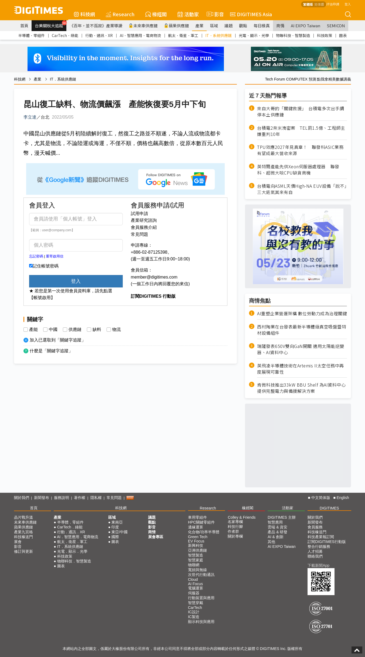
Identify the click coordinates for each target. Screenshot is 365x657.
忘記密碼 (36, 256)
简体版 (319, 4)
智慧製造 (195, 555)
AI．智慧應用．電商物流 (140, 35)
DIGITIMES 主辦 (281, 517)
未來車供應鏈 (143, 25)
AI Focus (195, 584)
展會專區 (155, 537)
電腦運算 (195, 588)
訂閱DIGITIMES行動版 (327, 541)
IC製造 (193, 617)
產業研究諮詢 (144, 220)
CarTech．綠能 (65, 35)
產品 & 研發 (277, 532)
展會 (18, 541)
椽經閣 (156, 14)
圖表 (343, 35)
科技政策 (324, 35)
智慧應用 (275, 522)
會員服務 (315, 527)
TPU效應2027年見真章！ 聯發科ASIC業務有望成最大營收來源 (300, 150)
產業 (199, 25)
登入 (347, 4)
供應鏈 (75, 329)
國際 (115, 537)
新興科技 (195, 545)
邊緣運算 (195, 527)
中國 (53, 329)
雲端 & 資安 (277, 527)
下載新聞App (318, 565)
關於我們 (21, 497)
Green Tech (197, 537)
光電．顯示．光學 (254, 35)
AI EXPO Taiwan (305, 25)
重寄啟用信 (54, 256)
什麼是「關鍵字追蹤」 (51, 350)
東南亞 (117, 522)
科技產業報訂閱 (321, 537)
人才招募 (315, 551)
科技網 (84, 14)
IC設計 (193, 612)
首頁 (24, 25)
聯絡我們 (315, 556)
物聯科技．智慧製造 (293, 35)
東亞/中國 (119, 532)
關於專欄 (235, 536)
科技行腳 (235, 526)
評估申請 (332, 4)
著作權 (79, 497)
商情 (280, 25)
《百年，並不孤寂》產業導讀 (96, 25)
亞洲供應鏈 (197, 550)
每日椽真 (262, 25)
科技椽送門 (23, 537)
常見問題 (139, 234)
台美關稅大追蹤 (50, 24)
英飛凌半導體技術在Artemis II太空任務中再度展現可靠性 (300, 369)
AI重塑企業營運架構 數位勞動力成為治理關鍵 (302, 313)
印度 (115, 527)
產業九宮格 (23, 532)
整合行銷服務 (319, 546)
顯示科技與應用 (201, 621)
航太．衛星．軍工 (183, 35)
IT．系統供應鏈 (218, 35)
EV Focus (196, 541)
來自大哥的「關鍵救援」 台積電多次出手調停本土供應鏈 (300, 111)
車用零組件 (197, 517)
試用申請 (139, 213)
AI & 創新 (275, 537)
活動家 (188, 14)
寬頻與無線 (197, 570)
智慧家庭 (195, 560)
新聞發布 (41, 497)
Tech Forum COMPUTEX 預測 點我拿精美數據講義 (308, 79)
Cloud (193, 579)
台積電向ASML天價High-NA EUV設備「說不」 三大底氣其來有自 (302, 189)
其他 (271, 541)
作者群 (233, 531)
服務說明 (61, 497)
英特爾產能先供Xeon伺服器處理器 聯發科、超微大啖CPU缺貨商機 (298, 169)
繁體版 (308, 4)
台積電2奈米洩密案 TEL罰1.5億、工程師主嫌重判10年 (301, 131)
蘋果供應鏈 (176, 25)
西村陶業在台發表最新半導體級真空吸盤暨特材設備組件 (301, 330)
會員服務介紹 (144, 227)
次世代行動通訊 (201, 574)
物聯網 (193, 565)
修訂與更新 (23, 551)
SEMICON (336, 25)
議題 (228, 25)
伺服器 (193, 593)
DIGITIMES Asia (251, 14)
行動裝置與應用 (201, 598)
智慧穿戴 (195, 603)
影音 (214, 14)
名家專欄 (235, 521)
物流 (116, 329)
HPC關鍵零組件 (201, 522)
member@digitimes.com (154, 277)
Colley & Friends (241, 517)
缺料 (97, 329)
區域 (214, 25)
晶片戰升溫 (23, 517)
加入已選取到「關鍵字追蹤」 (58, 340)
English (343, 497)
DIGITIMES (329, 508)
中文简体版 (320, 497)
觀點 (243, 25)
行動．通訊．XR (99, 35)
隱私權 (96, 497)
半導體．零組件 (31, 35)
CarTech (195, 607)
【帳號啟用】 (42, 297)
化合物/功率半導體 (203, 532)
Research (120, 14)
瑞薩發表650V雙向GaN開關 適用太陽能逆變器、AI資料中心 (300, 349)
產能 (33, 329)
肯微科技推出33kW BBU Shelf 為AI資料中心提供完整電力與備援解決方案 (301, 388)
